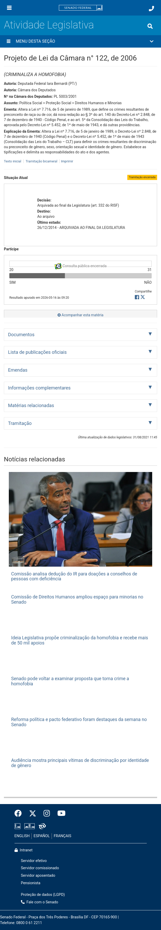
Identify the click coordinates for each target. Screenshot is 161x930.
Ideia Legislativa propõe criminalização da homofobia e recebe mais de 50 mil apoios (79, 640)
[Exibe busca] (150, 26)
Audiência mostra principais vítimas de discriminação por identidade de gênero (80, 763)
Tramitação (20, 423)
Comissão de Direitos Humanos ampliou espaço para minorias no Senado (77, 599)
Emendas (17, 370)
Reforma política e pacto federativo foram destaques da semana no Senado (79, 722)
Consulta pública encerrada (80, 265)
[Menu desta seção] (8, 41)
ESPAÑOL (42, 836)
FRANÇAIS (62, 836)
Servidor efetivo (34, 861)
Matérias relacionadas (31, 405)
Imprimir (67, 161)
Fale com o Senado (39, 902)
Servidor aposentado (38, 875)
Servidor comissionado (40, 868)
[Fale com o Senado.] (151, 8)
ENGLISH (22, 836)
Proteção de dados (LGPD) (43, 895)
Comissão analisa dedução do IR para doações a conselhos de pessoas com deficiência (74, 576)
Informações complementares (39, 388)
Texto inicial (13, 161)
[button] (80, 41)
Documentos (21, 334)
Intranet (24, 850)
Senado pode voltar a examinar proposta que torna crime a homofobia (70, 681)
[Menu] (9, 8)
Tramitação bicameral (41, 161)
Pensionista (30, 883)
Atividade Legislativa (49, 25)
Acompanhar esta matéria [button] (80, 315)
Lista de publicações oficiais (37, 352)
